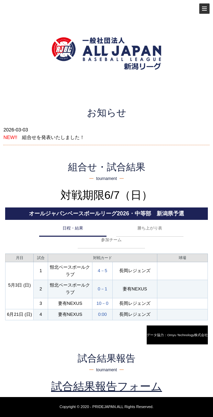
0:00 (102, 314)
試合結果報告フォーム (106, 386)
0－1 (102, 288)
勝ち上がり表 (149, 228)
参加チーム (111, 239)
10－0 (103, 303)
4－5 (102, 270)
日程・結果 (73, 228)
